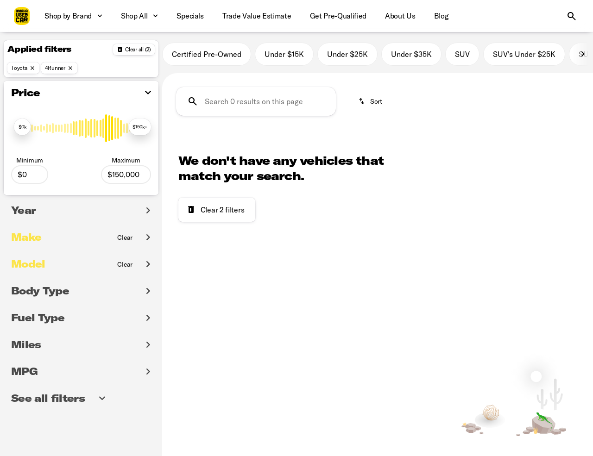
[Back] (134, 49)
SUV (462, 54)
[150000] (126, 174)
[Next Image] (583, 54)
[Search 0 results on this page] (256, 101)
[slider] (22, 127)
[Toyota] (23, 68)
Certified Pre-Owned (206, 54)
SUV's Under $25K (524, 54)
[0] (29, 174)
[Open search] (571, 16)
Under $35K (411, 54)
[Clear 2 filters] (216, 210)
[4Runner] (59, 68)
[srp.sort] (371, 101)
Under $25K (347, 54)
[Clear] (125, 237)
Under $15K (284, 54)
